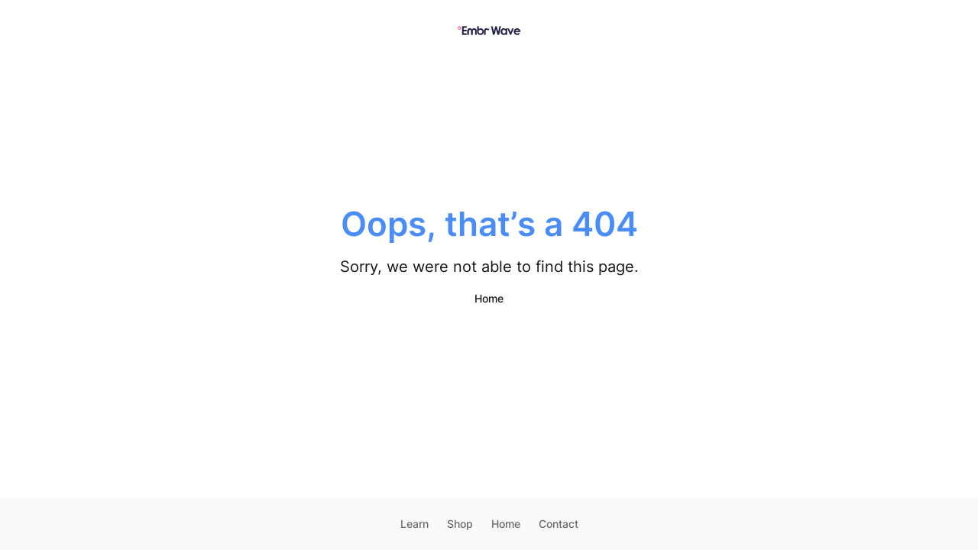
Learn (414, 523)
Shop (460, 523)
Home (489, 298)
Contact (558, 523)
